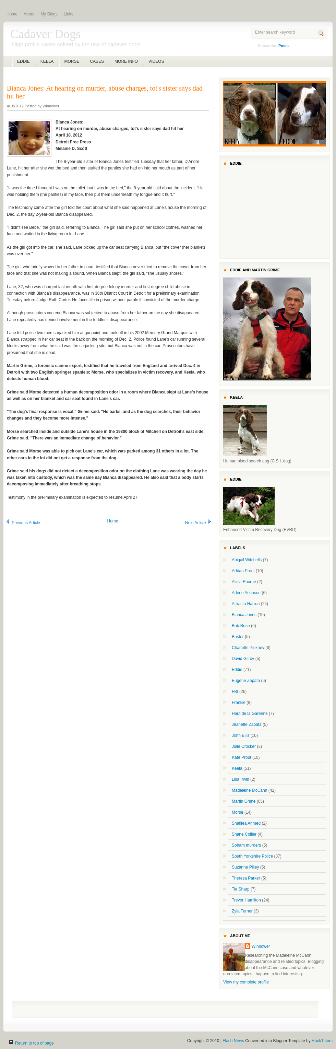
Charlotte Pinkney (248, 647)
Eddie (237, 669)
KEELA (47, 61)
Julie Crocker (244, 746)
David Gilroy (243, 658)
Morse (237, 812)
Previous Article (22, 522)
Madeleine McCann (249, 790)
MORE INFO (126, 61)
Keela (237, 768)
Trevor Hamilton (246, 900)
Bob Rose (241, 625)
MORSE (71, 61)
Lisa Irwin (240, 779)
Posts (283, 46)
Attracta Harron (246, 603)
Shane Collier (244, 834)
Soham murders (246, 845)
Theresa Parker (246, 878)
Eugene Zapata (246, 680)
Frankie (238, 702)
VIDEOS (156, 61)
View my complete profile (246, 982)
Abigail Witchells (247, 559)
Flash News (233, 1040)
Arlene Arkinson (246, 592)
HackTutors (322, 1040)
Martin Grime (243, 801)
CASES (97, 61)
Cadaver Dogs (45, 34)
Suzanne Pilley (245, 867)
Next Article (199, 522)
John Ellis (240, 735)
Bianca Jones (244, 614)
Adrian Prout (243, 570)
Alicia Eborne (244, 581)
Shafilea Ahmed (246, 823)
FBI (235, 691)
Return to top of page (34, 1043)
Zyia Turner (242, 911)
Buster (238, 636)
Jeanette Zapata (247, 724)
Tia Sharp (241, 889)
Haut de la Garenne (250, 713)
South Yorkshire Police (252, 856)
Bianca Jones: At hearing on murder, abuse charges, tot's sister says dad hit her (105, 92)
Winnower (261, 946)
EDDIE (23, 61)
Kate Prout (241, 757)
